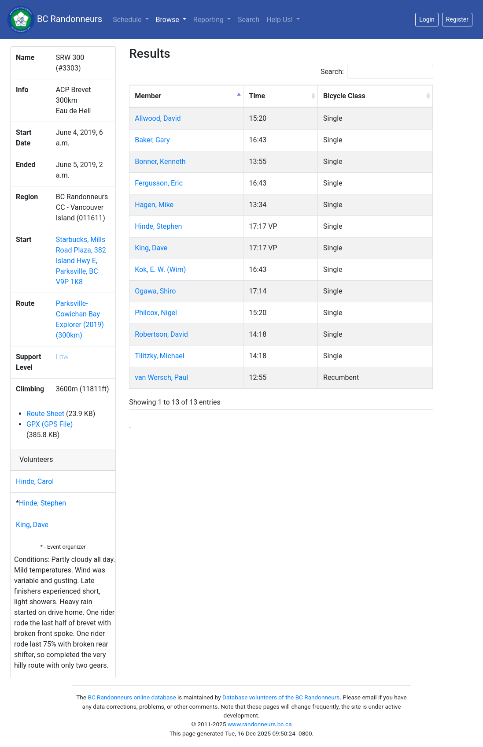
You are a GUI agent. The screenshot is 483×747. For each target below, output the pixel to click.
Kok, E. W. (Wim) (160, 269)
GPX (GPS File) (49, 424)
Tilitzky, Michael (159, 356)
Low (62, 357)
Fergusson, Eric (159, 183)
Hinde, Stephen (42, 503)
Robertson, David (161, 334)
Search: (377, 71)
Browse (173, 19)
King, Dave (32, 524)
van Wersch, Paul (161, 377)
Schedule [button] (128, 19)
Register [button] (457, 19)
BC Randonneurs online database (132, 697)
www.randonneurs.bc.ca (260, 724)
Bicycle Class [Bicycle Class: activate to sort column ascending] (344, 96)
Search (248, 19)
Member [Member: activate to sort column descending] (148, 96)
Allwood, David (158, 118)
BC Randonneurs (54, 19)
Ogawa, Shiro (155, 291)
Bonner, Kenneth (160, 161)
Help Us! (280, 19)
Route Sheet (45, 413)
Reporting (209, 19)
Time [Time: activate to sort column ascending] (257, 96)
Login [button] (427, 19)
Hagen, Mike (154, 205)
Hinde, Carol (35, 481)
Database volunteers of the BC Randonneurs (280, 697)
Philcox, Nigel (156, 312)
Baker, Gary (152, 140)
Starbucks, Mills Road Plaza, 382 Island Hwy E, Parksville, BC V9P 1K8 (81, 260)
